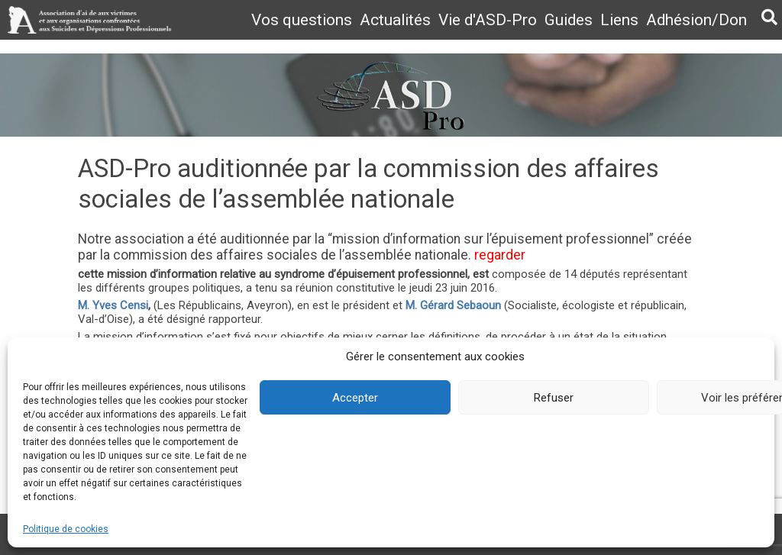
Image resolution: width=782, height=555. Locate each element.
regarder (499, 255)
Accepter (355, 398)
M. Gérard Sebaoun (453, 305)
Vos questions (301, 20)
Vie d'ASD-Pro (487, 20)
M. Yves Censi (113, 305)
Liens (619, 20)
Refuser (554, 398)
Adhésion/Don (696, 20)
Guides (568, 20)
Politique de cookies (65, 529)
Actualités (395, 20)
